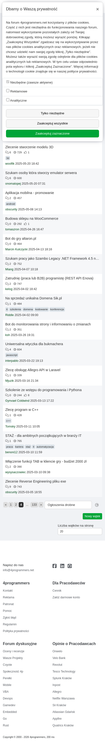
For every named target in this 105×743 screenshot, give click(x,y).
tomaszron (12, 229)
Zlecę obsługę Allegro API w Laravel (32, 370)
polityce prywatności (81, 71)
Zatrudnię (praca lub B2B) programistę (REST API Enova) (49, 278)
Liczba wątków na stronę (75, 525)
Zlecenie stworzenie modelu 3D (29, 147)
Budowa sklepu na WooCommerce (31, 218)
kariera (19, 446)
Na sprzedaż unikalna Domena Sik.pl (33, 298)
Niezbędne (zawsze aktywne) (29, 82)
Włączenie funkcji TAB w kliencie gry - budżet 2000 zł (46, 461)
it (7, 309)
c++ (8, 420)
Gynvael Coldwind (17, 400)
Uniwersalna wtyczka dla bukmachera (34, 344)
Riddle (9, 315)
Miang (9, 269)
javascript (11, 355)
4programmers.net (33, 22)
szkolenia (15, 309)
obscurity (11, 209)
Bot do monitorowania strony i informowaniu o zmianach (48, 324)
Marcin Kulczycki (16, 249)
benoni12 (11, 452)
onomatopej (13, 183)
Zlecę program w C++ (21, 410)
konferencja (57, 309)
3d (7, 158)
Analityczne (16, 100)
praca (9, 446)
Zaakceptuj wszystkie (52, 123)
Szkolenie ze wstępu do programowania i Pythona (43, 390)
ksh (7, 335)
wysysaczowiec (15, 472)
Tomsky (10, 426)
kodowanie (41, 309)
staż (28, 446)
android (10, 203)
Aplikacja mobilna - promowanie (29, 193)
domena (28, 309)
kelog (8, 289)
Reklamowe (16, 91)
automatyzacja (45, 446)
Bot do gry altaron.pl (20, 238)
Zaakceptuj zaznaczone (52, 133)
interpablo (11, 360)
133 (34, 504)
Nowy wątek (92, 516)
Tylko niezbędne (52, 113)
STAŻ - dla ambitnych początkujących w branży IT (43, 436)
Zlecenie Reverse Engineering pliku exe (35, 481)
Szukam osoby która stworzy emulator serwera (41, 173)
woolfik (9, 163)
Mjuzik (9, 380)
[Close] (97, 9)
